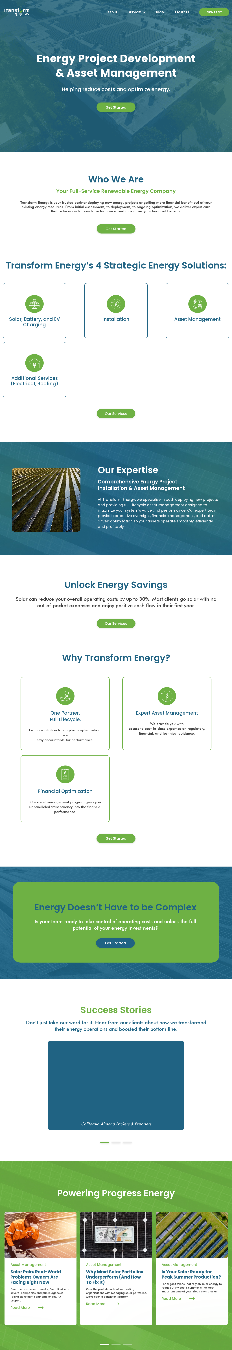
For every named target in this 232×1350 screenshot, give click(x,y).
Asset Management (28, 1154)
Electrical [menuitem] (126, 1304)
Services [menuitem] (128, 1284)
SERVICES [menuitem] (135, 13)
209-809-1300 (187, 1290)
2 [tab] (116, 1032)
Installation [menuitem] (127, 1291)
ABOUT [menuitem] (112, 13)
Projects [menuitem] (99, 1310)
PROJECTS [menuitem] (182, 13)
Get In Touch (183, 1311)
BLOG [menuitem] (160, 13)
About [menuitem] (97, 1284)
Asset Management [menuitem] (134, 1298)
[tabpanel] (116, 975)
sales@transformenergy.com (186, 1299)
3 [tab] (127, 1032)
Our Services (116, 365)
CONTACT (214, 12)
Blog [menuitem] (95, 1297)
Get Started (116, 107)
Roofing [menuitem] (124, 1311)
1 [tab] (104, 1032)
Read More (26, 1197)
